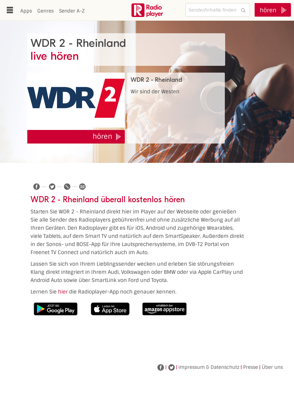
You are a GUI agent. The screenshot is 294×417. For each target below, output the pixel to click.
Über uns (272, 367)
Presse (250, 367)
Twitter (171, 367)
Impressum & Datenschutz (208, 367)
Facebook (160, 367)
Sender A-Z (72, 11)
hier (63, 291)
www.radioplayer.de (147, 10)
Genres (45, 11)
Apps (26, 11)
